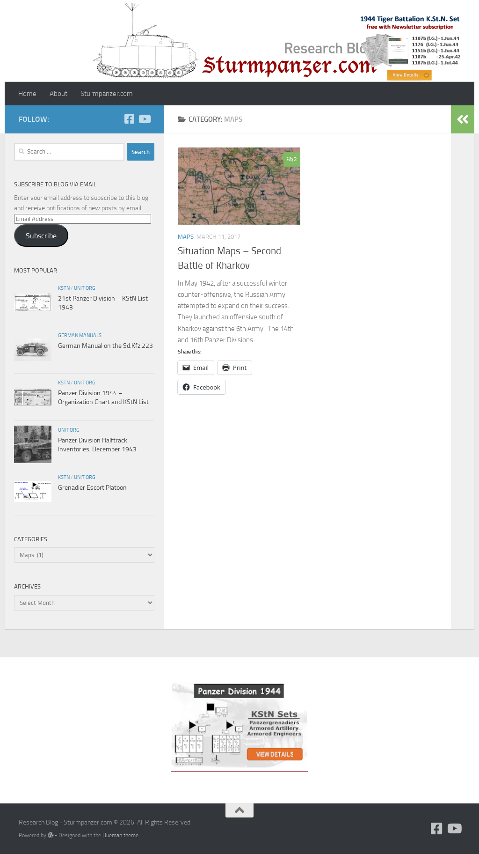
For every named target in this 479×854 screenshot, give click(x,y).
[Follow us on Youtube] (144, 119)
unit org (84, 288)
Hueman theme (120, 835)
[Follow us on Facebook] (129, 119)
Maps (186, 236)
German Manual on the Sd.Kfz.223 (105, 346)
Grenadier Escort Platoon (92, 488)
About (58, 93)
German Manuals (80, 335)
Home (27, 93)
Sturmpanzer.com (106, 93)
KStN (64, 288)
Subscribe (41, 235)
